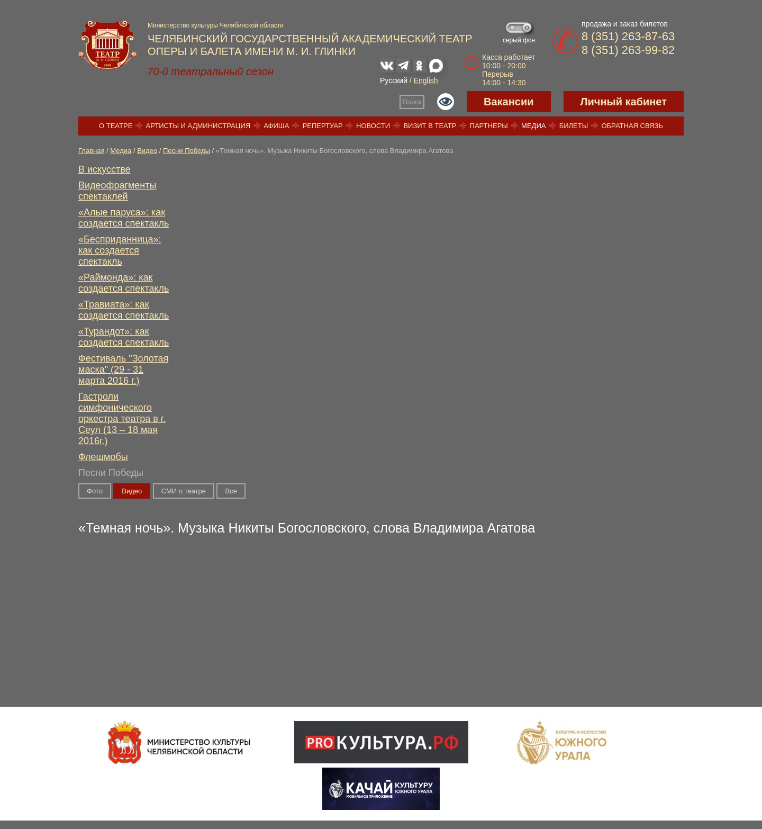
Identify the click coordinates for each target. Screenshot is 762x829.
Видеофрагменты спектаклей (117, 191)
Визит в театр (429, 126)
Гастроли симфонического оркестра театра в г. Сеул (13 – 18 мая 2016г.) (122, 418)
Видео (147, 151)
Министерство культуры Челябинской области (216, 25)
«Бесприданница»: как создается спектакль (119, 250)
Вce (231, 491)
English (426, 80)
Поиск (412, 102)
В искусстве (104, 169)
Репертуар (323, 126)
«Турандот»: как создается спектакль (123, 337)
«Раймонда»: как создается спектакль (123, 283)
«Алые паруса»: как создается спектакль (123, 218)
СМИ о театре (183, 491)
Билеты (573, 126)
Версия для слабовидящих (445, 101)
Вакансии (509, 101)
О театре (115, 126)
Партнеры (489, 126)
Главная (91, 151)
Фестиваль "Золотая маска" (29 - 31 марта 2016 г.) (123, 369)
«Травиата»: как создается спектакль (123, 310)
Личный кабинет (623, 101)
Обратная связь (632, 126)
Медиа (533, 126)
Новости (373, 126)
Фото (95, 491)
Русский (393, 80)
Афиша (276, 126)
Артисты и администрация (198, 126)
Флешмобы (103, 457)
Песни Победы (186, 151)
